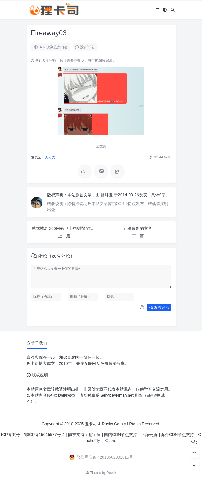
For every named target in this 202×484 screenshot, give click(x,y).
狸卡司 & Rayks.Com (104, 424)
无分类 (50, 157)
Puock (111, 473)
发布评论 (159, 307)
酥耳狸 (107, 194)
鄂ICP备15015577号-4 (44, 434)
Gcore (110, 440)
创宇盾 (94, 434)
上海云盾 (149, 434)
